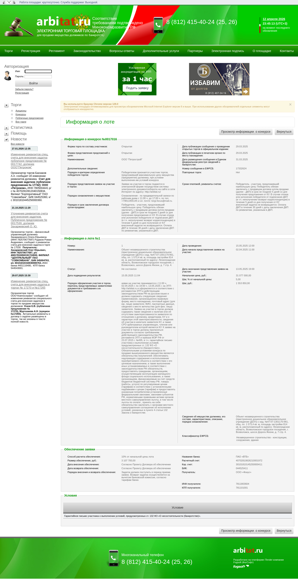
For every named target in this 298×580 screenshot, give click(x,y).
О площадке (262, 51)
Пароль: (20, 76)
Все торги (21, 121)
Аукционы (21, 110)
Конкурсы (21, 114)
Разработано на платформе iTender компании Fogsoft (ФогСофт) (258, 561)
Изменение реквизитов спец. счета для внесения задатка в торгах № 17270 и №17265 (30, 284)
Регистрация (30, 51)
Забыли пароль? (24, 89)
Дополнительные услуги (161, 51)
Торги (8, 51)
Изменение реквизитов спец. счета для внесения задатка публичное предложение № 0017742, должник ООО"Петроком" (29, 161)
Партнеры (195, 51)
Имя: (17, 71)
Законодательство (87, 51)
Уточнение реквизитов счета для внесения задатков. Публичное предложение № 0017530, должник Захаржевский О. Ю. (29, 220)
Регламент (57, 51)
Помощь (19, 133)
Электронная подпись (227, 51)
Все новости (17, 144)
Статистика (21, 127)
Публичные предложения (29, 118)
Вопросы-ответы (121, 51)
